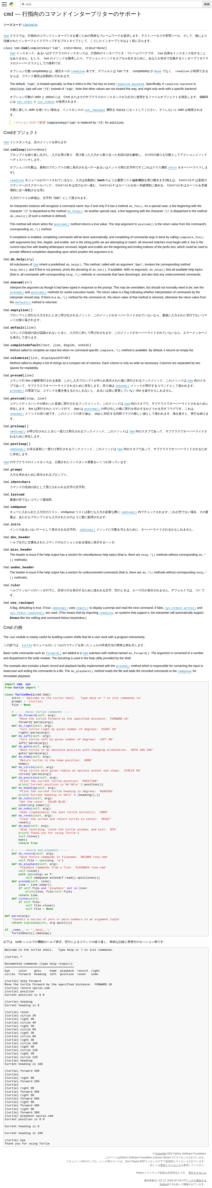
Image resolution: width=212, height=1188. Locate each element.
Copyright (160, 1153)
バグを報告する (197, 1180)
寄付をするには (197, 1172)
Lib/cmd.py (30, 24)
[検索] (112, 4)
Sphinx (164, 1184)
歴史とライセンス (170, 1164)
